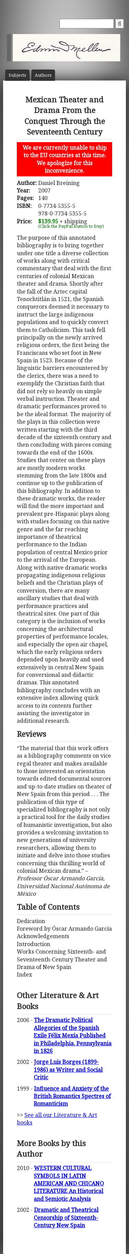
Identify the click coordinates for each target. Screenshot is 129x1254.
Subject (17, 75)
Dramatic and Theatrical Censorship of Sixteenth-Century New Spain (66, 1217)
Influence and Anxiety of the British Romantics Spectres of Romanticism (72, 1096)
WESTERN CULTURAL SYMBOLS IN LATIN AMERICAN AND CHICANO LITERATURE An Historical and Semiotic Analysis (69, 1183)
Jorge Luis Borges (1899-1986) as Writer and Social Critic (68, 1069)
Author (43, 75)
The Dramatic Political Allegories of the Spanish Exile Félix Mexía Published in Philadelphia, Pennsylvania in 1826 (72, 1035)
